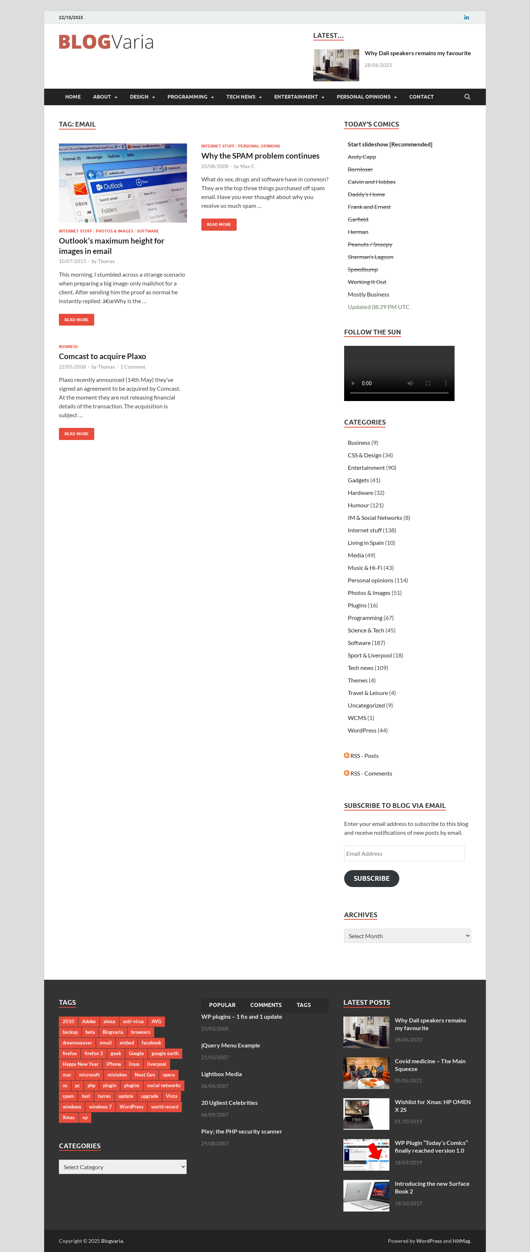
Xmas (69, 1117)
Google (136, 1053)
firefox (70, 1053)
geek (116, 1053)
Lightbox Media (221, 1073)
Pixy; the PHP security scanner (241, 1131)
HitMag (461, 1241)
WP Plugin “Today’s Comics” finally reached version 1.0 (431, 1146)
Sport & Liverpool (370, 655)
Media (356, 554)
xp (85, 1117)
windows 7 (100, 1107)
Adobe (89, 1021)
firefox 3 (94, 1053)
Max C (247, 166)
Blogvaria (113, 1032)
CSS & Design (365, 454)
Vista (171, 1096)
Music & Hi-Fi (365, 567)
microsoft (89, 1075)
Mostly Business (368, 294)
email (106, 1043)
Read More (74, 318)
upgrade (149, 1096)
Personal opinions (364, 97)
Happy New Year (81, 1064)
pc (77, 1085)
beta (90, 1032)
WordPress (362, 730)
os (65, 1085)
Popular (222, 1005)
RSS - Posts (361, 755)
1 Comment (132, 367)
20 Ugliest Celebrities (229, 1102)
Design (139, 97)
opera (169, 1075)
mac (67, 1075)
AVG (156, 1021)
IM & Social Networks (375, 517)
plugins (131, 1085)
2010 (68, 1021)
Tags (304, 1005)
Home (73, 97)
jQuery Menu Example (230, 1045)
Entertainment (296, 97)
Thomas (106, 261)
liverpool (156, 1064)
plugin (109, 1085)
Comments (266, 1005)
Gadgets (358, 479)
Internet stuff (75, 231)
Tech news (240, 97)
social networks (164, 1085)
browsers (141, 1032)
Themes (358, 680)
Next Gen (145, 1075)
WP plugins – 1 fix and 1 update (241, 1016)
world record (164, 1107)
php (91, 1085)
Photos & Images (114, 231)
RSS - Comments (368, 773)
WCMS (357, 717)
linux (134, 1064)
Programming (187, 97)
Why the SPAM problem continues (260, 155)
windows (72, 1107)
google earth (165, 1053)
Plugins (357, 605)
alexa (109, 1021)
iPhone (113, 1064)
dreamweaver (77, 1043)
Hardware (360, 492)
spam (68, 1096)
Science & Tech (366, 630)
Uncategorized (366, 705)
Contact (421, 97)
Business (68, 346)
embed (127, 1043)
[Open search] (467, 97)
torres (104, 1096)
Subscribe (372, 878)
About (102, 97)
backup (70, 1032)
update (126, 1096)
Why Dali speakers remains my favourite (418, 52)
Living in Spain (366, 542)
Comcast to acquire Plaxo (102, 356)
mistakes (117, 1075)
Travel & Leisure (368, 692)
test (86, 1096)
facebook (151, 1043)
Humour (358, 504)
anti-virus (133, 1021)
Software (148, 231)
